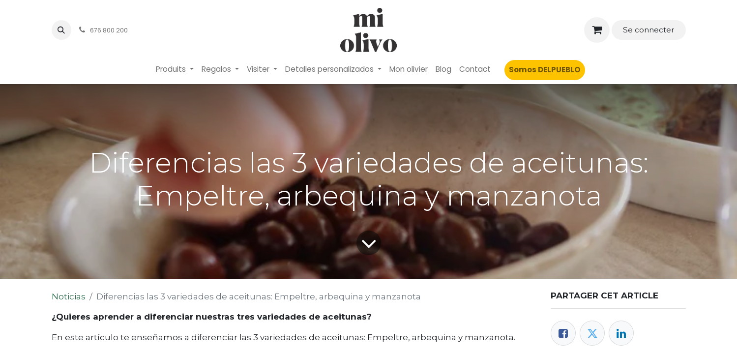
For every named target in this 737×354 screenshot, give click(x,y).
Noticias (69, 296)
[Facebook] (563, 333)
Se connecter (649, 29)
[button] (61, 30)
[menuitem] (175, 69)
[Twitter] (592, 333)
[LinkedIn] (621, 333)
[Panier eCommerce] (597, 30)
